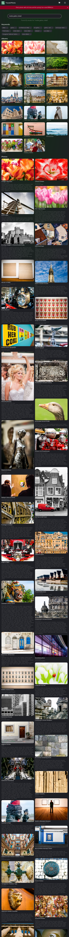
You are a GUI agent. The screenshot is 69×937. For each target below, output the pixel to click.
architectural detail (25, 27)
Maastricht (4, 471)
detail (5, 27)
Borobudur (37, 759)
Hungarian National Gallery (11, 34)
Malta (2, 656)
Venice (36, 920)
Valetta (37, 556)
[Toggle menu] (64, 3)
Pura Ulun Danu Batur (7, 605)
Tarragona (3, 885)
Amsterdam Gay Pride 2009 (8, 403)
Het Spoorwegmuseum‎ (7, 311)
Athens (37, 795)
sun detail (47, 31)
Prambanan (38, 384)
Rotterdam (37, 422)
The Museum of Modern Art (8, 284)
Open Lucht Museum (6, 216)
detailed (38, 31)
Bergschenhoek (39, 593)
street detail (17, 31)
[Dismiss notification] (67, 7)
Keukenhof (38, 183)
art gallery (37, 27)
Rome (2, 858)
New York (3, 246)
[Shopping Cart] (59, 2)
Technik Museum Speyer (41, 349)
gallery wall (48, 27)
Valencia (3, 912)
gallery (13, 27)
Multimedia (6, 31)
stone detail (28, 31)
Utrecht (37, 686)
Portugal (37, 850)
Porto (36, 882)
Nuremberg (38, 659)
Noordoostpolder (5, 183)
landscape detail (61, 27)
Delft (36, 247)
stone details (26, 34)
